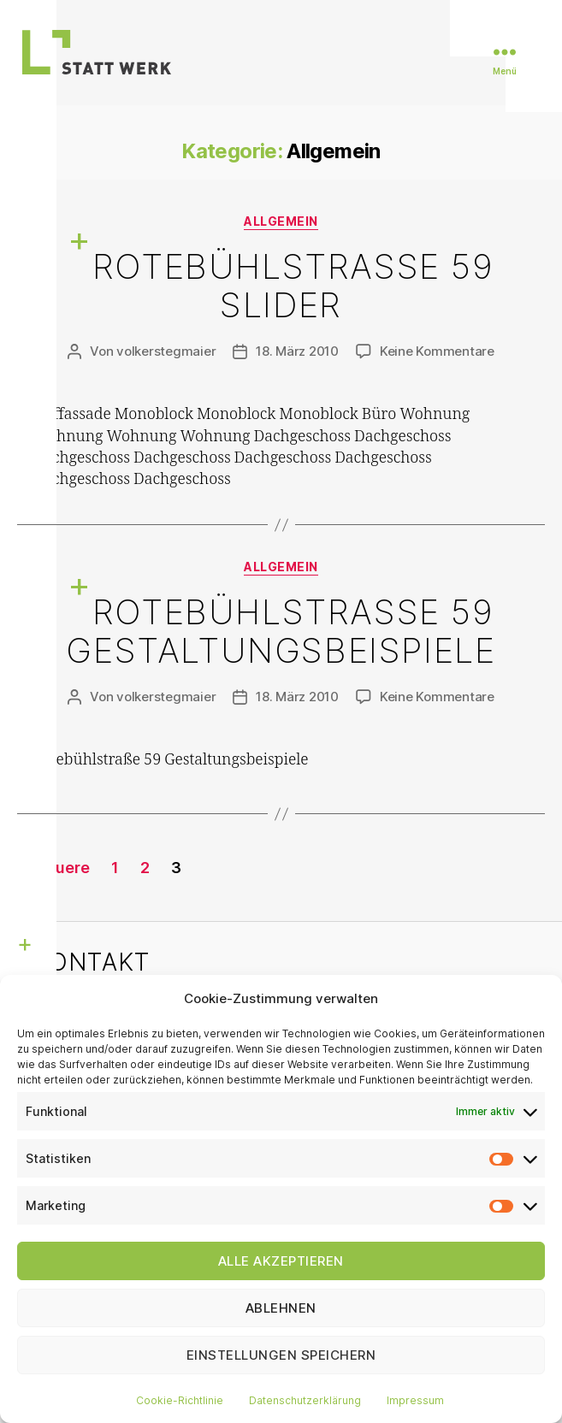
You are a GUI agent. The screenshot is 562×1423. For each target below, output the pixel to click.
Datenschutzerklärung (305, 1400)
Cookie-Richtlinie (179, 1400)
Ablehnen (281, 1308)
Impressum (415, 1400)
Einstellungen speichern (281, 1355)
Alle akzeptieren (281, 1261)
